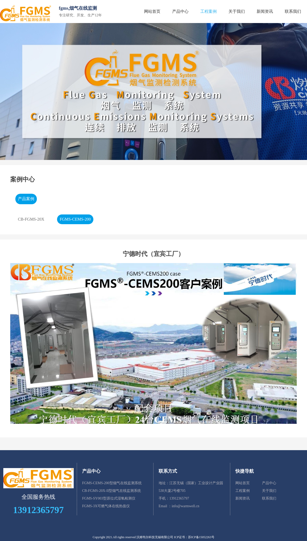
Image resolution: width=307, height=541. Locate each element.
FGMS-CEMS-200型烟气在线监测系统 (112, 483)
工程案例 (208, 11)
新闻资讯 (265, 11)
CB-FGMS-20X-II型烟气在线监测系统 (111, 491)
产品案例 (26, 199)
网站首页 (152, 11)
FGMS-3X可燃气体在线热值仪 (106, 506)
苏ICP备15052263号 (201, 537)
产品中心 (180, 11)
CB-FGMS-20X (31, 219)
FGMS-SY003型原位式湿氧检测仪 (108, 498)
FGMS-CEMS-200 (75, 219)
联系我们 (293, 11)
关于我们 (236, 11)
